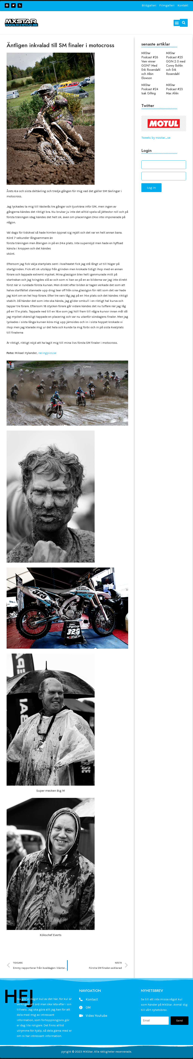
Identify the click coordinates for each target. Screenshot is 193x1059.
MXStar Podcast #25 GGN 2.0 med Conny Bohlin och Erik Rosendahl (175, 63)
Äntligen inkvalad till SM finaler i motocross (60, 45)
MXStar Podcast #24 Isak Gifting (149, 89)
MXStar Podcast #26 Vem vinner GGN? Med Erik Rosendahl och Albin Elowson (150, 65)
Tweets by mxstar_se (155, 137)
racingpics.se (47, 353)
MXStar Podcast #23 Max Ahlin (174, 89)
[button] (177, 23)
